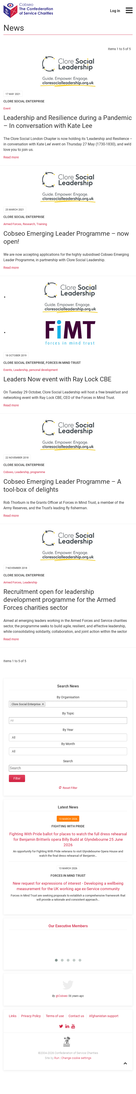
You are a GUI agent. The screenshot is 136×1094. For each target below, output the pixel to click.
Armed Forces (12, 224)
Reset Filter (70, 788)
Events (7, 370)
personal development (43, 370)
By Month (68, 744)
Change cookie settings (76, 1058)
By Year (68, 730)
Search (68, 761)
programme (37, 472)
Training (41, 224)
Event (6, 108)
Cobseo (8, 472)
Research (29, 224)
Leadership (20, 370)
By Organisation (68, 697)
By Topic (68, 713)
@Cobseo (62, 996)
